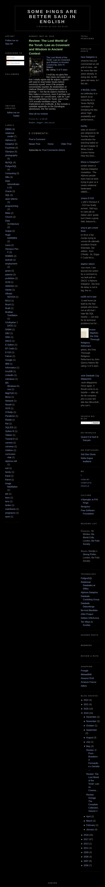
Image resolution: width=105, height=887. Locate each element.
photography (11, 155)
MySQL (8, 162)
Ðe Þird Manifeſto (89, 610)
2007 (86, 861)
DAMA (8, 329)
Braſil (7, 308)
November (91, 721)
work (7, 517)
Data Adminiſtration (12, 184)
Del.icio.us (50, 123)
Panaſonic (10, 416)
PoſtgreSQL (10, 166)
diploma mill (11, 461)
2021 (86, 704)
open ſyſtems (11, 199)
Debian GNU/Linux (90, 618)
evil (6, 468)
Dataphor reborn (87, 264)
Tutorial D (10, 439)
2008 (86, 857)
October (90, 725)
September (91, 730)
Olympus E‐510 (86, 198)
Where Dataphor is (88, 57)
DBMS (8, 129)
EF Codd (9, 348)
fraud (7, 476)
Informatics (10, 367)
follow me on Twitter (13, 114)
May (88, 746)
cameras (9, 446)
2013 (86, 844)
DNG (7, 337)
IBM (7, 364)
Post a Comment (37, 139)
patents (8, 274)
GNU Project (87, 614)
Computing (10, 173)
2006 (86, 865)
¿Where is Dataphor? (89, 162)
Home (51, 144)
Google (8, 360)
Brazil (8, 304)
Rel (6, 423)
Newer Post (34, 144)
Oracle (8, 191)
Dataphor (9, 144)
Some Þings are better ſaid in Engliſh (52, 16)
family (8, 472)
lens (7, 501)
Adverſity (83, 126)
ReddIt (32, 123)
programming (11, 206)
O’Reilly (9, 412)
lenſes (8, 505)
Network (9, 401)
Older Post (66, 144)
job (6, 494)
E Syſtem (9, 345)
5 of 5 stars (62, 70)
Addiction (9, 286)
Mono (8, 397)
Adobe (8, 290)
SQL (7, 195)
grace (8, 271)
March (89, 821)
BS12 (8, 301)
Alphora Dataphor (89, 592)
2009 (86, 852)
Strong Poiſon (89, 554)
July (88, 742)
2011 (86, 848)
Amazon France (88, 682)
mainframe (10, 509)
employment (11, 264)
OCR (7, 408)
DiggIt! (40, 123)
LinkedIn (9, 375)
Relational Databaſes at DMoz (88, 585)
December (91, 717)
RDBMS (9, 256)
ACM (7, 282)
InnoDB (8, 371)
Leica (7, 245)
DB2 (7, 333)
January (90, 829)
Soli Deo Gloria (88, 454)
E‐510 (8, 352)
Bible (7, 213)
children (9, 450)
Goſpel (8, 231)
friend (8, 480)
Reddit (8, 420)
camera (8, 443)
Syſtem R (9, 431)
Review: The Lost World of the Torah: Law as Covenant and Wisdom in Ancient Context (49, 47)
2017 (86, 839)
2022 (86, 700)
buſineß (8, 260)
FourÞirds (10, 148)
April (88, 816)
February (90, 825)
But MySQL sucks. (88, 90)
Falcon (8, 356)
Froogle (84, 671)
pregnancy (10, 513)
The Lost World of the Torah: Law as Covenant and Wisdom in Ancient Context (58, 61)
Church (8, 217)
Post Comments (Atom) (53, 150)
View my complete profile (86, 483)
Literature (9, 379)
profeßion (9, 278)
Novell (8, 404)
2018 (86, 835)
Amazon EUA (87, 678)
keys (7, 497)
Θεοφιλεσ (85, 506)
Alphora (9, 140)
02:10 (44, 119)
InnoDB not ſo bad (87, 297)
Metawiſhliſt (86, 674)
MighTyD (9, 393)
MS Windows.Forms (12, 386)
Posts (11, 58)
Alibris (84, 686)
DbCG (8, 341)
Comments (13, 63)
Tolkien (8, 435)
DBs (7, 177)
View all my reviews (38, 114)
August (89, 737)
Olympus (9, 151)
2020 (86, 709)
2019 (86, 713)
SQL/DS (9, 427)
